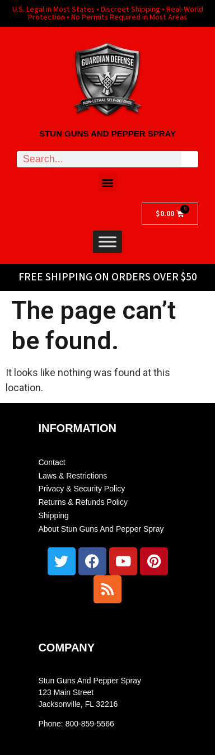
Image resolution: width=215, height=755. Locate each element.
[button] (108, 182)
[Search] (189, 159)
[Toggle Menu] (107, 241)
